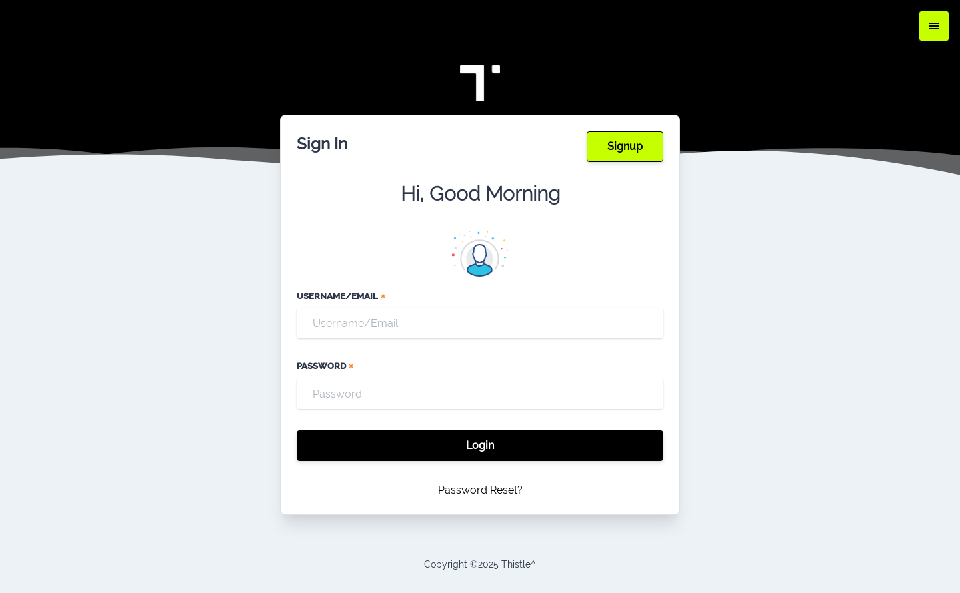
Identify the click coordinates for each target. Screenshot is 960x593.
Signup (625, 146)
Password (326, 366)
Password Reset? (480, 490)
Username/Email (342, 296)
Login (480, 445)
